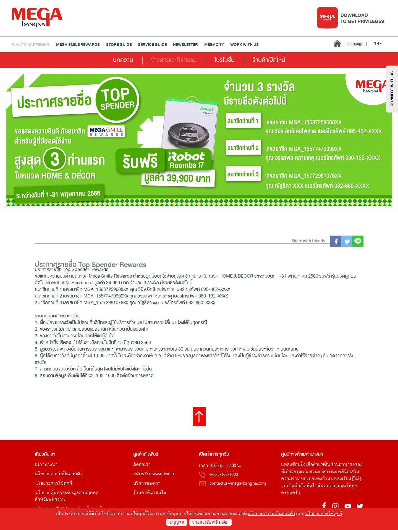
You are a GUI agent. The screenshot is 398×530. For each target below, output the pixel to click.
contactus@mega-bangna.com (238, 483)
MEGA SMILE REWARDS (78, 44)
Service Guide (152, 44)
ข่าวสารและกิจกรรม (174, 60)
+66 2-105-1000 (224, 474)
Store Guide (119, 44)
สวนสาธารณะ (323, 472)
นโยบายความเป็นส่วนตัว (58, 474)
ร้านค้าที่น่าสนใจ (149, 493)
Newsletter (185, 44)
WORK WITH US (244, 44)
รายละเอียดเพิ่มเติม (210, 522)
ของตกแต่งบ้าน (315, 479)
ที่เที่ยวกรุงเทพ (294, 472)
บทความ (123, 60)
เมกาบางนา (46, 465)
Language (357, 44)
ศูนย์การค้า (291, 454)
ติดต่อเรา (142, 465)
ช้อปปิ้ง (298, 465)
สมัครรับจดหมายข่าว (153, 474)
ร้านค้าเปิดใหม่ (268, 60)
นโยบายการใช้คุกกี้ (53, 483)
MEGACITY (214, 44)
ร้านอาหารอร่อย (347, 465)
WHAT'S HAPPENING (31, 44)
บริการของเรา (147, 483)
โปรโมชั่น (224, 60)
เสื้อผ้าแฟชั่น (318, 465)
